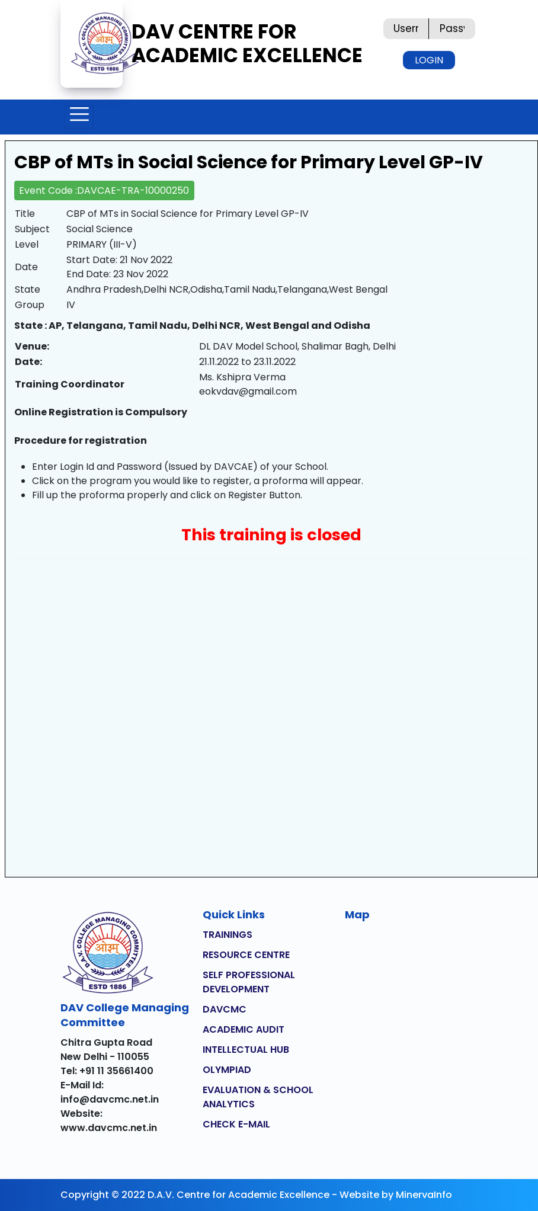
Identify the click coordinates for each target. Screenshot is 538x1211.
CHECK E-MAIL (236, 1124)
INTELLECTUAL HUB (246, 1049)
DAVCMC (224, 1009)
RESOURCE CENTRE (246, 955)
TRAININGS (227, 934)
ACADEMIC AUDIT (243, 1029)
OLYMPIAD (227, 1070)
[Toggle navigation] (79, 117)
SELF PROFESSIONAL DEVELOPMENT (249, 982)
